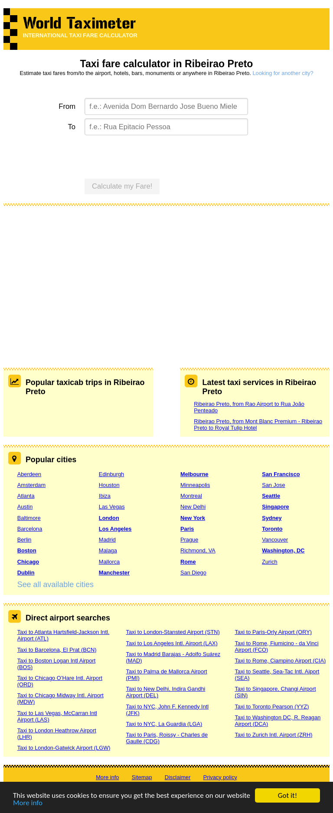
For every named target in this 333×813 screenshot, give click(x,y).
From (67, 106)
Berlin (24, 539)
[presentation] (150, 156)
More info (27, 803)
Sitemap (142, 777)
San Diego (193, 572)
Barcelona (29, 529)
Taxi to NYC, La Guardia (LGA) (164, 724)
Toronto (272, 529)
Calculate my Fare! (122, 186)
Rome (188, 561)
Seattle (271, 496)
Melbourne (194, 474)
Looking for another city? (282, 73)
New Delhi (193, 506)
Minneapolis (195, 485)
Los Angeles (115, 529)
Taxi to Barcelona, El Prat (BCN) (57, 649)
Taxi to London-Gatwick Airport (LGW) (64, 747)
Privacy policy (220, 777)
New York (192, 518)
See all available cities (55, 584)
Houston (109, 485)
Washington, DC (283, 550)
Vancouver (275, 539)
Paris (187, 529)
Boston (26, 550)
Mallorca (109, 561)
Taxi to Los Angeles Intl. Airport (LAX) (172, 643)
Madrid (107, 539)
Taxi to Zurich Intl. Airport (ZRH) (273, 734)
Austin (25, 506)
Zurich (270, 561)
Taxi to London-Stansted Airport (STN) (173, 632)
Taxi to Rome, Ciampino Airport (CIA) (280, 660)
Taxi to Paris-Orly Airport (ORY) (273, 632)
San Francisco (281, 474)
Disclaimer (178, 777)
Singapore (275, 506)
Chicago (28, 561)
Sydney (272, 518)
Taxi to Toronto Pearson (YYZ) (272, 706)
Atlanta (26, 496)
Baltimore (29, 518)
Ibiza (105, 496)
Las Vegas (112, 506)
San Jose (273, 485)
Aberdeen (29, 474)
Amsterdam (31, 485)
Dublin (26, 572)
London (109, 518)
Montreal (191, 496)
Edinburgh (111, 474)
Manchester (114, 572)
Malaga (108, 550)
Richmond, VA (197, 550)
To (72, 127)
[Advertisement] (166, 276)
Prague (189, 539)
